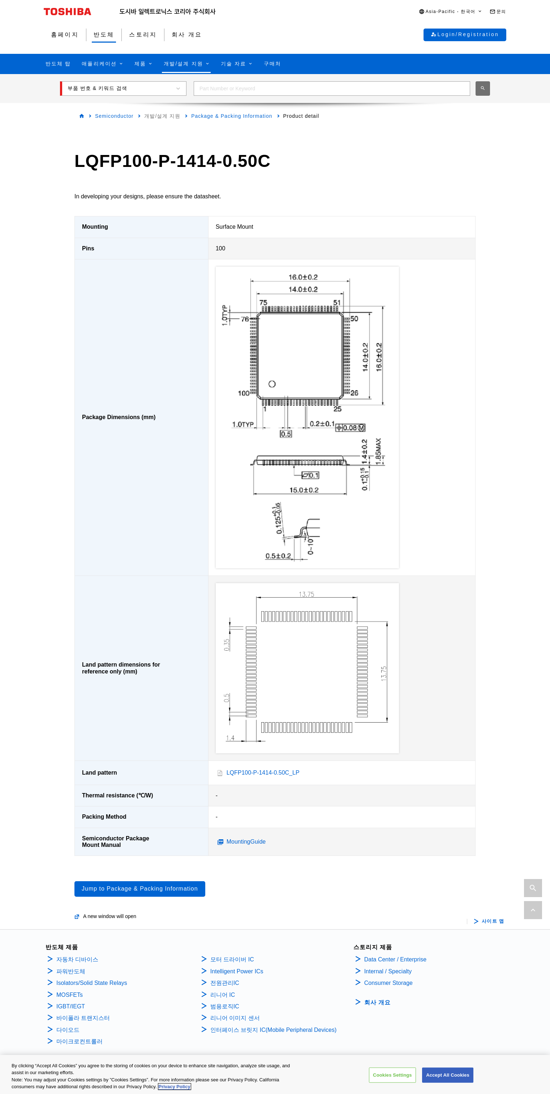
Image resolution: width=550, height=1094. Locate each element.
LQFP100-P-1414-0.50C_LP (263, 773)
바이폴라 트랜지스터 (83, 1018)
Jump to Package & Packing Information (140, 889)
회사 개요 (377, 1002)
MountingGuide (246, 842)
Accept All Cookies (447, 1075)
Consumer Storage (388, 983)
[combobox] (332, 88)
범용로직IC (224, 1006)
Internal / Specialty (388, 971)
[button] (450, 12)
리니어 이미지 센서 (235, 1018)
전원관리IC (224, 983)
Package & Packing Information (231, 116)
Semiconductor (114, 116)
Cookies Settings (392, 1075)
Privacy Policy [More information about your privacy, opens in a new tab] (174, 1086)
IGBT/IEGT (70, 1006)
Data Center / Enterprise (395, 959)
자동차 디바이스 (77, 959)
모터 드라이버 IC (232, 959)
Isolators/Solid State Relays (91, 983)
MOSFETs (69, 995)
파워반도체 (70, 971)
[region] (275, 1074)
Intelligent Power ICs (236, 971)
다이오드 (68, 1030)
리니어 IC (222, 995)
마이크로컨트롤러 (79, 1041)
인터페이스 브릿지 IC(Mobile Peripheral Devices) (273, 1030)
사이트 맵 (493, 921)
